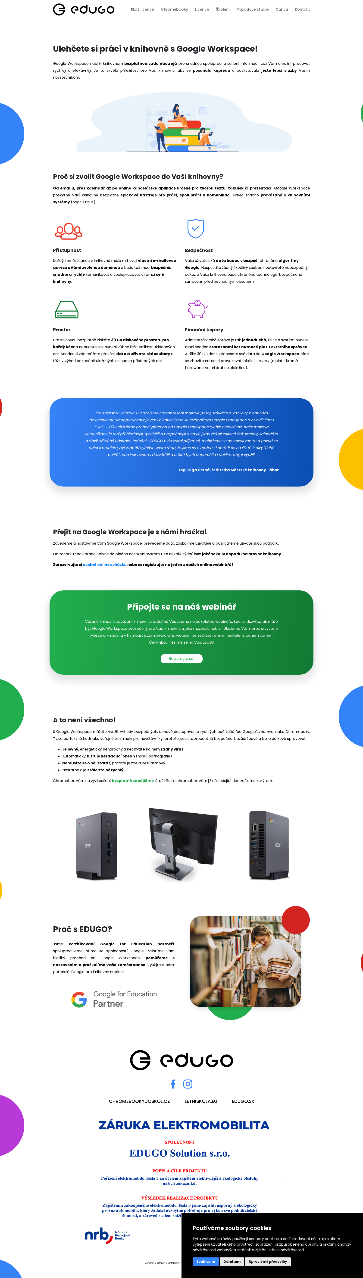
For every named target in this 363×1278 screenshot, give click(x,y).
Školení (223, 9)
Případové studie (253, 9)
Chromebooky (174, 9)
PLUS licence (142, 9)
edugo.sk (243, 1101)
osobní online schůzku (105, 564)
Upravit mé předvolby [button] (268, 1261)
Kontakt (302, 9)
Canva (281, 9)
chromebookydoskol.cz (139, 1101)
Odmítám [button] (232, 1261)
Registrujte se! (181, 658)
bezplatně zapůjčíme (133, 780)
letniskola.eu (201, 1101)
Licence (202, 9)
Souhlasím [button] (205, 1261)
